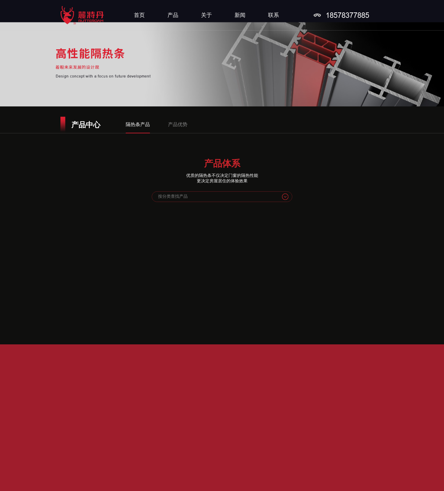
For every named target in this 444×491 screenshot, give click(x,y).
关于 (206, 15)
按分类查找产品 (173, 196)
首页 (139, 15)
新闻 (240, 15)
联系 (273, 15)
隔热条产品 (138, 124)
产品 (172, 15)
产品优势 (177, 124)
